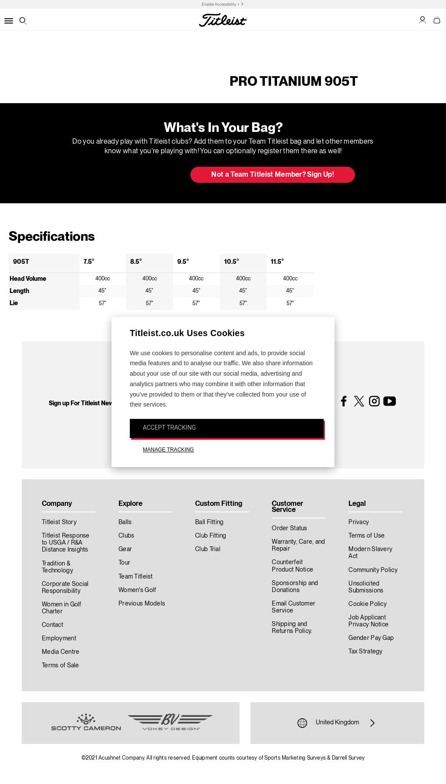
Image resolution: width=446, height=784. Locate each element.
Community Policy (372, 570)
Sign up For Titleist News (83, 403)
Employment (59, 638)
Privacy (358, 522)
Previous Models (141, 603)
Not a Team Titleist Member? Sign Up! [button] (272, 175)
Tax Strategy (365, 651)
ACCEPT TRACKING (169, 427)
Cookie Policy (367, 604)
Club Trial (207, 549)
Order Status (289, 528)
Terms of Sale (60, 665)
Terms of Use (366, 535)
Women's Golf (137, 590)
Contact (52, 625)
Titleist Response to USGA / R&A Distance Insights (66, 542)
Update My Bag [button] (138, 175)
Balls (125, 522)
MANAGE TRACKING (168, 450)
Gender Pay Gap (371, 638)
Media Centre (60, 652)
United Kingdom (337, 723)
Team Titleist (135, 576)
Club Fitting (210, 535)
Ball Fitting (209, 522)
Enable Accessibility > (221, 5)
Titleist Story (59, 522)
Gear (125, 549)
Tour (124, 562)
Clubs (126, 535)
